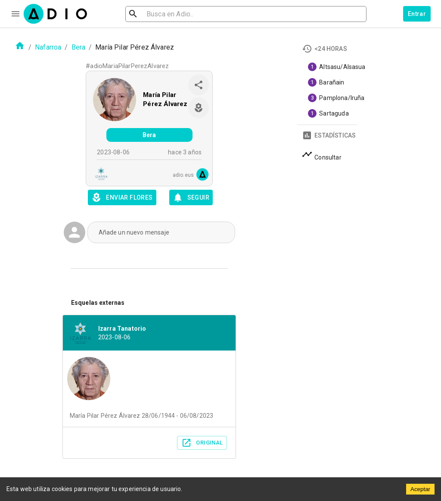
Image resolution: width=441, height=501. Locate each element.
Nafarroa (48, 47)
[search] (161, 14)
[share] (198, 85)
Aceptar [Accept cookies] (420, 489)
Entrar (417, 13)
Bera (78, 47)
